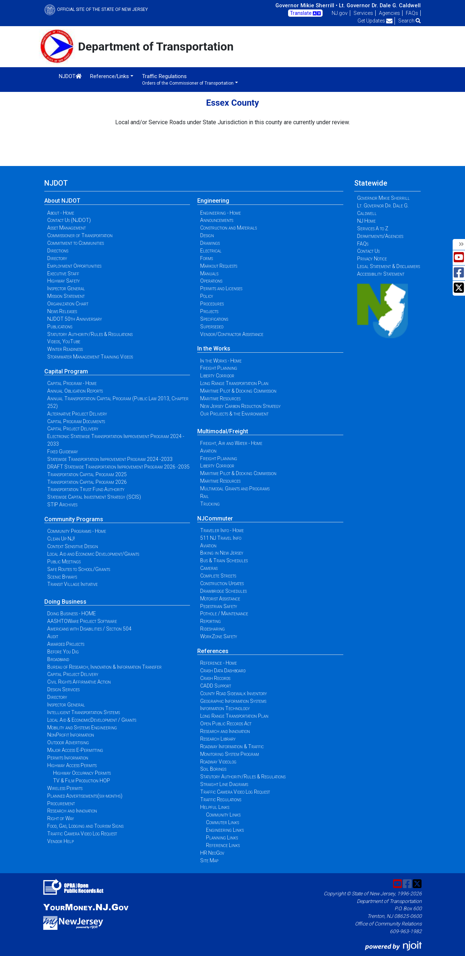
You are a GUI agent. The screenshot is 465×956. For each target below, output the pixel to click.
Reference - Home (218, 663)
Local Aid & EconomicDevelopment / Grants (91, 720)
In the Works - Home (221, 361)
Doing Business (65, 601)
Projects (209, 311)
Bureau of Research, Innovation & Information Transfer (104, 667)
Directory (57, 258)
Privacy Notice (372, 259)
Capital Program (66, 371)
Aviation (208, 451)
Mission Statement (66, 296)
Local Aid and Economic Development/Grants (93, 554)
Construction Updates (222, 583)
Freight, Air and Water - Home (231, 443)
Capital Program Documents (76, 421)
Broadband (58, 659)
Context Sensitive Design (72, 546)
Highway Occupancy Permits (82, 773)
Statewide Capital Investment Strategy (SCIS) (94, 497)
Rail (204, 496)
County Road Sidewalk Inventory (233, 693)
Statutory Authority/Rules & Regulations (90, 334)
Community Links (223, 815)
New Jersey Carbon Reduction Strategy (240, 406)
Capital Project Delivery (72, 429)
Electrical (211, 251)
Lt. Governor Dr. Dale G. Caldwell (380, 5)
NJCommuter (215, 518)
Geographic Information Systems (233, 701)
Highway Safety (63, 281)
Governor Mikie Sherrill (383, 198)
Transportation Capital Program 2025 (87, 474)
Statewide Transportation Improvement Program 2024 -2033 (110, 459)
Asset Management (66, 228)
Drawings (210, 243)
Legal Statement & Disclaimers (388, 266)
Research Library (218, 739)
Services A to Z (372, 228)
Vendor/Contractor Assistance (231, 334)
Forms (206, 258)
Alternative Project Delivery (77, 414)
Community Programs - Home (76, 531)
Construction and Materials (228, 228)
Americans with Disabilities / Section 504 (89, 629)
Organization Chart (67, 304)
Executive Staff (63, 273)
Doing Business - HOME (71, 613)
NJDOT (70, 76)
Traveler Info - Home (222, 530)
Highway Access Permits (72, 765)
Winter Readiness (65, 349)
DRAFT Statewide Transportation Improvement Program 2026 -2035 (118, 467)
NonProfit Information (70, 735)
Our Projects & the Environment (234, 414)
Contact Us (368, 251)
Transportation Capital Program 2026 (87, 482)
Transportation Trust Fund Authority (86, 489)
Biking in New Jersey (221, 553)
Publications (59, 326)
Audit (52, 636)
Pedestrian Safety (218, 606)
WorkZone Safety (218, 636)
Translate (305, 13)
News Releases (62, 311)
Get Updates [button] (375, 21)
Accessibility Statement (380, 274)
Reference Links (223, 845)
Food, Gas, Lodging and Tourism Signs (85, 826)
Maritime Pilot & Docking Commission (238, 391)
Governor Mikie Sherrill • (306, 5)
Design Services (63, 689)
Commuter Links (222, 822)
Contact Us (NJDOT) (69, 220)
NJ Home (366, 221)
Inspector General (66, 288)
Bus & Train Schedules (224, 560)
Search (409, 21)
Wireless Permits (64, 788)
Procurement (61, 803)
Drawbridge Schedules (223, 591)
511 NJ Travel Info (220, 538)
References (213, 651)
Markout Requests (218, 266)
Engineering (213, 200)
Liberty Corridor (217, 375)
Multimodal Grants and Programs (235, 488)
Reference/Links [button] (109, 76)
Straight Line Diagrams (224, 784)
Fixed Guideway (62, 451)
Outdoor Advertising (68, 742)
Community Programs (73, 519)
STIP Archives (62, 504)
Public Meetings (64, 561)
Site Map (209, 860)
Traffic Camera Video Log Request (82, 833)
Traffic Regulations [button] (188, 79)
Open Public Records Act (225, 723)
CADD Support (215, 686)
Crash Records (215, 678)
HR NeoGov (212, 853)
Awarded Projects (65, 644)
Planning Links (222, 837)
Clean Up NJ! (61, 539)
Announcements (216, 220)
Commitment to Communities (75, 243)
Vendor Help (60, 841)
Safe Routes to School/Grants (78, 569)
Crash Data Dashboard (223, 670)
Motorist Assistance (220, 598)
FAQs (412, 13)
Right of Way (60, 818)
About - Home (60, 213)
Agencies (389, 13)
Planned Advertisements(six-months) (84, 796)
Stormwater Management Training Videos (90, 357)
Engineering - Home (220, 213)
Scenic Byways (62, 577)
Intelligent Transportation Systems (83, 712)
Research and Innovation (72, 811)
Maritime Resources (220, 398)
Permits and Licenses (221, 288)
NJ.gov (340, 13)
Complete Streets (218, 576)
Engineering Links (225, 830)
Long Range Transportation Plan (234, 383)
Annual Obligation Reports (75, 391)
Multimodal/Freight (222, 431)
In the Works (213, 348)
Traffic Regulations (220, 799)
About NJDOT (62, 200)
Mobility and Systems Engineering (82, 727)
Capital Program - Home (72, 383)
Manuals (209, 273)
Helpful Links (214, 807)
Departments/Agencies (380, 236)
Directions (57, 251)
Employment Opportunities (74, 266)
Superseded (211, 326)
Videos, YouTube (63, 341)
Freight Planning (218, 368)
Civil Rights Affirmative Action (79, 682)
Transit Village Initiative (72, 584)
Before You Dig (63, 652)
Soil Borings (213, 769)
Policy (206, 296)
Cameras (209, 568)
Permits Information (67, 758)
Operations (211, 281)
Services (363, 13)
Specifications (214, 319)
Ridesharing (212, 629)
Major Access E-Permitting (75, 750)
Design (207, 235)
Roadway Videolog (218, 762)
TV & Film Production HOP (81, 780)
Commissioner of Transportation (80, 235)
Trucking (210, 504)
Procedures (212, 304)
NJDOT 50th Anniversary (74, 319)
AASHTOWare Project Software (82, 621)
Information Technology (225, 708)
